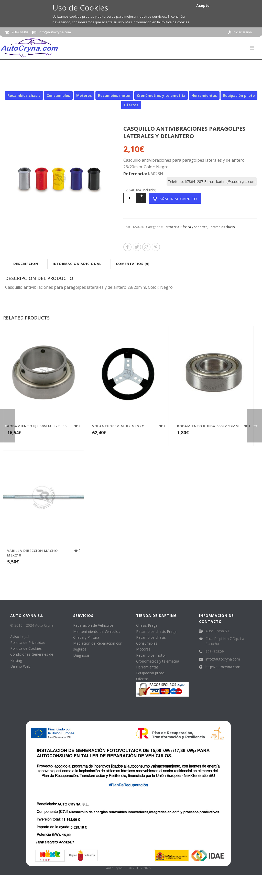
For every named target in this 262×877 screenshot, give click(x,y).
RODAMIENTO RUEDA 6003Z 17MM (208, 426)
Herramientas (204, 95)
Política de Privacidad (27, 642)
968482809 (20, 32)
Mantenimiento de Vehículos (96, 631)
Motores (84, 95)
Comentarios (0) (132, 263)
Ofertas (131, 104)
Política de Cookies (26, 648)
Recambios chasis (67, 84)
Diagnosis (81, 655)
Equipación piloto (239, 95)
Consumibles (58, 95)
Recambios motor (114, 95)
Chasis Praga (147, 625)
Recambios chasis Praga (156, 631)
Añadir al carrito (175, 199)
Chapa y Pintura (86, 637)
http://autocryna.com (222, 667)
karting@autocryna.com (236, 181)
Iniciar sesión (240, 32)
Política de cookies (175, 22)
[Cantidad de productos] (130, 198)
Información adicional (77, 263)
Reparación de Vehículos (93, 625)
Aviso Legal (19, 636)
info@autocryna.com (55, 32)
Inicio (44, 84)
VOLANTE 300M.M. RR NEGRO (118, 426)
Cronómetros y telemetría (161, 95)
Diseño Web (20, 666)
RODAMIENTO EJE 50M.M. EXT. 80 (37, 426)
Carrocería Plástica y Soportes (113, 84)
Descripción (25, 263)
